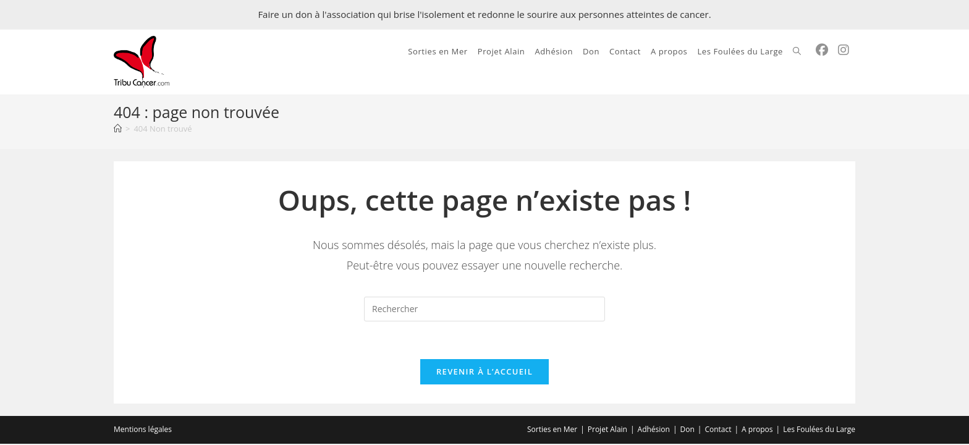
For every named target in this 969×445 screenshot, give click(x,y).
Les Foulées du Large (819, 429)
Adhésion (654, 429)
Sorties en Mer (552, 429)
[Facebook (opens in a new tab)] (822, 50)
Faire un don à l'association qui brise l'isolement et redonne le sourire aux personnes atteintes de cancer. (484, 14)
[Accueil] (118, 128)
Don (687, 429)
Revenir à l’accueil (484, 371)
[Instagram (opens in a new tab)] (843, 50)
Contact (718, 429)
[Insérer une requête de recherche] (484, 309)
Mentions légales (143, 429)
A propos (757, 429)
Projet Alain (607, 429)
